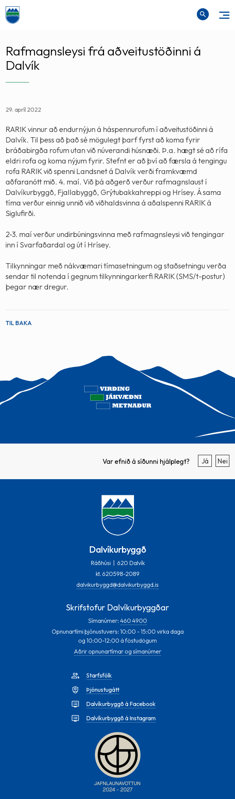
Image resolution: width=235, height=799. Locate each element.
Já (205, 461)
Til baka (19, 323)
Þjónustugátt (102, 689)
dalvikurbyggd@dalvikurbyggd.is (117, 584)
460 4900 (133, 620)
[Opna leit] (203, 14)
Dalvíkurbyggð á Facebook (121, 704)
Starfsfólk (99, 675)
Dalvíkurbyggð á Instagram (121, 718)
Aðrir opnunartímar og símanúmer (117, 651)
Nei (222, 461)
